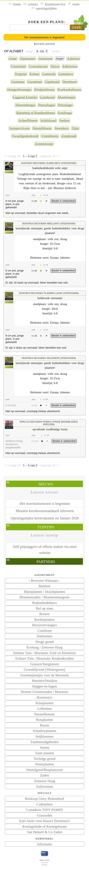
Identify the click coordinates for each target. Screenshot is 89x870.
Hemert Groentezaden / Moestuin (44, 692)
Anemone (45, 58)
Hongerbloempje (19, 89)
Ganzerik (48, 74)
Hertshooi (70, 81)
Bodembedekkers (44, 603)
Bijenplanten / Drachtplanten (44, 592)
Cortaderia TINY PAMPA (44, 810)
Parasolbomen (44, 714)
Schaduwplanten (44, 731)
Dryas (55, 66)
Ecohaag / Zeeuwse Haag (44, 647)
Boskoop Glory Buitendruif (44, 799)
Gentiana (17, 81)
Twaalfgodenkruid (25, 136)
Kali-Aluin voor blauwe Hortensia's (44, 821)
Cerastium (18, 66)
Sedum (64, 120)
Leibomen (44, 708)
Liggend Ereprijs (25, 97)
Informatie (44, 844)
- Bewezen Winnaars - (44, 580)
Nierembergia (25, 105)
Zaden (44, 775)
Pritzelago (65, 105)
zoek (76, 27)
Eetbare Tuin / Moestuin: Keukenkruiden (44, 658)
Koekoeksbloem (69, 89)
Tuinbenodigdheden (44, 742)
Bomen (44, 614)
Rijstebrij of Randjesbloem (35, 113)
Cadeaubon (45, 804)
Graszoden (44, 815)
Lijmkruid (47, 97)
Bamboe (44, 586)
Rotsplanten (44, 720)
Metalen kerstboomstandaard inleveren (45, 511)
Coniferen (44, 631)
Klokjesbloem (44, 89)
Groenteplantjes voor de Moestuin (44, 675)
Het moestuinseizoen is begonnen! (44, 37)
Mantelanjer (66, 97)
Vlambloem (49, 136)
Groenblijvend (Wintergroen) (44, 669)
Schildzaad (48, 120)
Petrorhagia (46, 105)
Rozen (44, 725)
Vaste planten (44, 753)
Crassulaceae (38, 66)
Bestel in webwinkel (63, 200)
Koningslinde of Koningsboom (44, 826)
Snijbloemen (44, 736)
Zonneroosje (44, 144)
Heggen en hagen (44, 686)
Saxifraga (65, 113)
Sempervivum (19, 128)
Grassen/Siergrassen (44, 664)
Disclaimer (44, 864)
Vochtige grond (44, 759)
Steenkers (62, 128)
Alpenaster (27, 58)
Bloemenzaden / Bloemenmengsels (44, 597)
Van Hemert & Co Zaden (44, 832)
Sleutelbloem (42, 128)
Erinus (34, 74)
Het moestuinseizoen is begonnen (45, 503)
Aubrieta (73, 58)
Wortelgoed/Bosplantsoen (44, 770)
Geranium (35, 81)
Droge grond (44, 642)
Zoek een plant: (46, 22)
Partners (46, 562)
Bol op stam (44, 608)
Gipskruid (52, 81)
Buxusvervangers (44, 625)
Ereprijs (21, 74)
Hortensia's (44, 697)
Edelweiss (70, 66)
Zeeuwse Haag (44, 781)
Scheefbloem (28, 120)
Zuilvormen (44, 786)
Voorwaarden (44, 862)
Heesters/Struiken (44, 681)
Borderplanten (44, 619)
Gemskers (66, 74)
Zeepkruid (68, 136)
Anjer (60, 58)
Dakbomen (44, 636)
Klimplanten (44, 703)
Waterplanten (44, 764)
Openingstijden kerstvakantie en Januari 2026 (45, 518)
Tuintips (45, 527)
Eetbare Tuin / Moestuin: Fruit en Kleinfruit (44, 653)
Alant (13, 58)
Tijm (75, 128)
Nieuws (46, 484)
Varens (44, 747)
